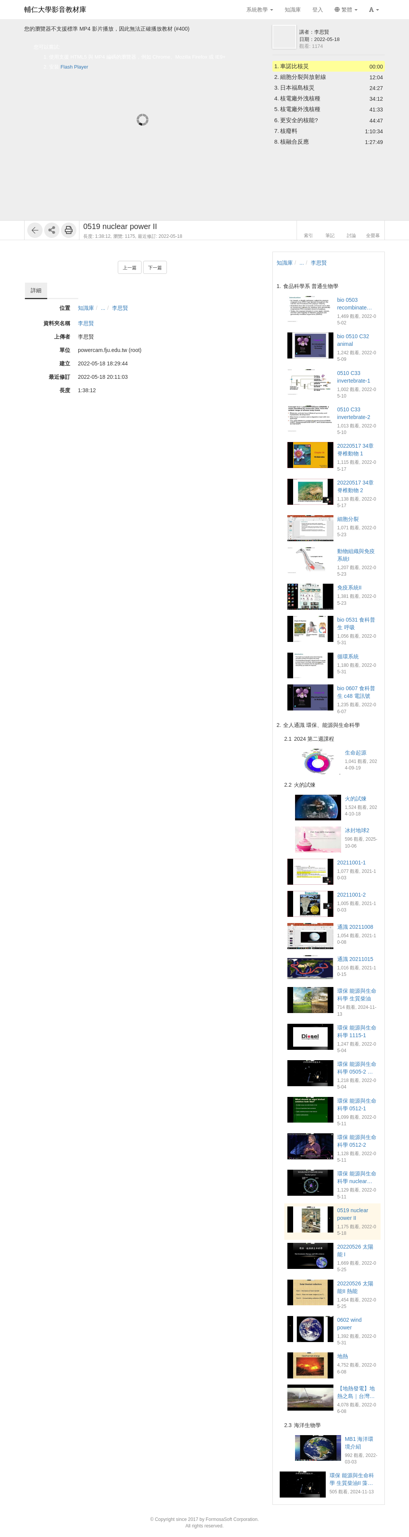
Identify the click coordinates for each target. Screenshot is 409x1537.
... (103, 308)
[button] (374, 9)
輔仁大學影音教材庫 (55, 9)
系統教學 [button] (259, 10)
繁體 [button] (346, 10)
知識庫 (86, 308)
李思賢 (120, 308)
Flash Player (74, 67)
